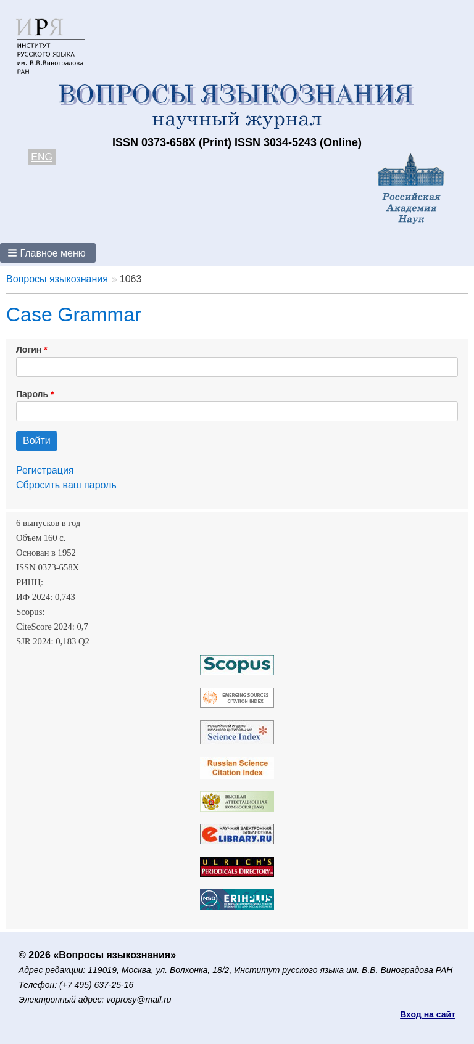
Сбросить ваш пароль (66, 485)
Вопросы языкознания (57, 279)
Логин (28, 350)
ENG (41, 157)
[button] (48, 253)
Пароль (32, 394)
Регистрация (45, 470)
